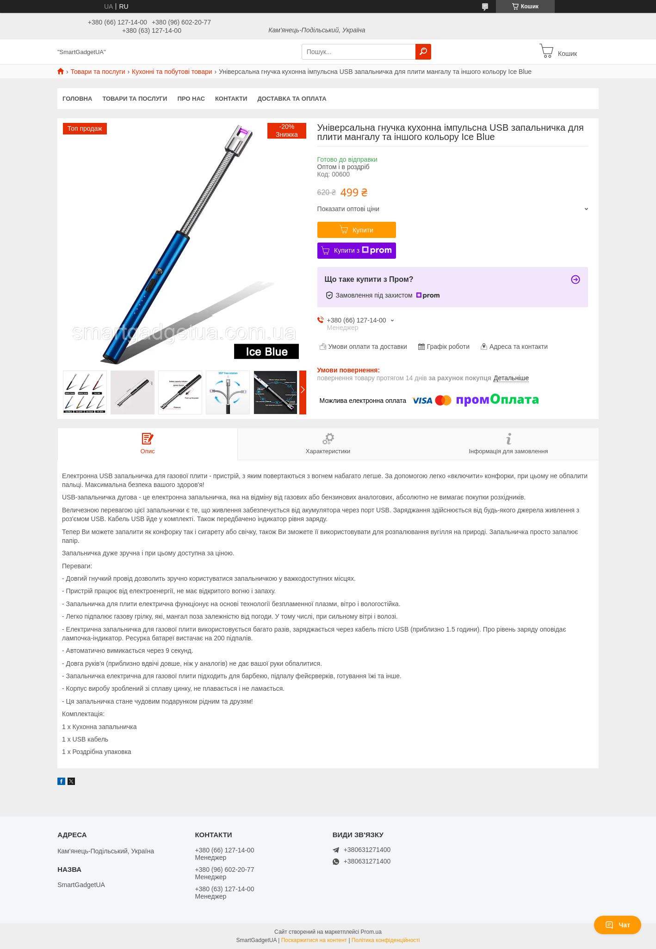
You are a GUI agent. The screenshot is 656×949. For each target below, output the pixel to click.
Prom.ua (371, 932)
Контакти (231, 98)
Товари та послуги (97, 71)
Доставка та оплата (291, 98)
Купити (363, 230)
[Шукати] (423, 52)
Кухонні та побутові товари (172, 71)
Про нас (190, 98)
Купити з (363, 250)
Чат (617, 925)
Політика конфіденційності (386, 940)
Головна (77, 98)
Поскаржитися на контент (314, 940)
